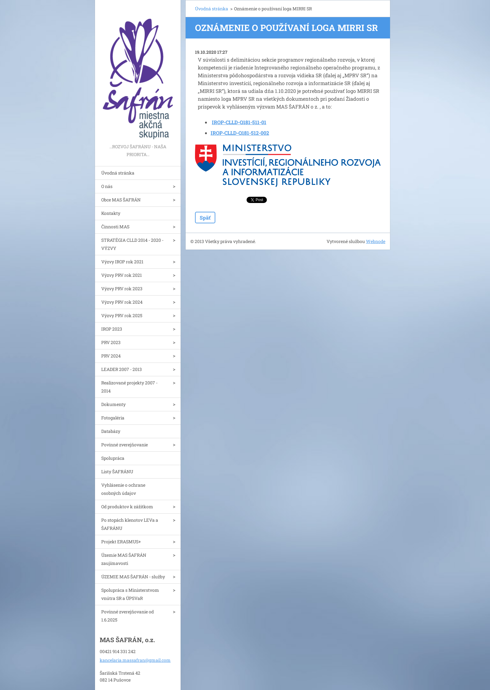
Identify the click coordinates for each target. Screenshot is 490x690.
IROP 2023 (111, 329)
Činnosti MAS (115, 227)
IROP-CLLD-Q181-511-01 (239, 122)
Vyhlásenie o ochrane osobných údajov (123, 489)
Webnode (375, 241)
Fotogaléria (112, 418)
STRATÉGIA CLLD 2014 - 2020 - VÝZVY (132, 244)
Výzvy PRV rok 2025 (121, 315)
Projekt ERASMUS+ (121, 542)
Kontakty (110, 213)
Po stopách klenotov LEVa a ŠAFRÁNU (129, 524)
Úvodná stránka (117, 173)
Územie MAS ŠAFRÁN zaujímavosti (123, 559)
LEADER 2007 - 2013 (121, 369)
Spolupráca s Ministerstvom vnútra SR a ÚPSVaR (130, 594)
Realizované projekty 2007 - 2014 (129, 387)
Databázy (110, 431)
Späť (205, 217)
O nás (106, 186)
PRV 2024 (111, 356)
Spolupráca (112, 458)
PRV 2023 (111, 342)
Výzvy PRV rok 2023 (121, 289)
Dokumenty (113, 404)
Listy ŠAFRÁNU (117, 471)
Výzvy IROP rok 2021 (122, 262)
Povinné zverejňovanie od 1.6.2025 (127, 616)
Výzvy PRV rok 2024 (121, 302)
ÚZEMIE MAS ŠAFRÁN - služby (133, 577)
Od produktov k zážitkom (127, 507)
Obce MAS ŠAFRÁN (121, 200)
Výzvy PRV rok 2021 (121, 275)
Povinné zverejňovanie (124, 445)
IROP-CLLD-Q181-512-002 (240, 132)
